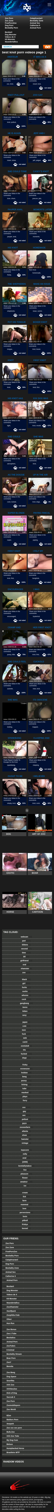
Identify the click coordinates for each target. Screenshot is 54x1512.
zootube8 (26, 1046)
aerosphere (11, 464)
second (26, 949)
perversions (26, 1212)
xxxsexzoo (26, 1069)
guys (26, 1123)
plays (26, 1096)
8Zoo (7, 1415)
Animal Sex (35, 23)
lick (26, 1197)
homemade (36, 273)
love (26, 1208)
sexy (26, 1015)
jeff (34, 160)
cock (9, 502)
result (35, 84)
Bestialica (9, 1338)
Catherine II (35, 25)
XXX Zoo (8, 1385)
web (26, 1038)
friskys (26, 1224)
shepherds (11, 311)
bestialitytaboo (26, 1166)
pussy (9, 654)
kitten (26, 1011)
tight (8, 426)
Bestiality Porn (11, 28)
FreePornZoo (10, 23)
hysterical (36, 616)
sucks (26, 991)
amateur (26, 1182)
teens (26, 1007)
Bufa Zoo (9, 1432)
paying (35, 540)
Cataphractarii (36, 18)
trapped (35, 727)
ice (26, 1186)
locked (13, 502)
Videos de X (10, 37)
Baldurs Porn (10, 1420)
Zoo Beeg (9, 1372)
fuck (26, 1034)
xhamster (26, 968)
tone (8, 198)
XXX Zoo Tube (11, 1436)
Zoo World (9, 1409)
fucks (26, 987)
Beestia (8, 1366)
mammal (26, 1204)
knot (11, 84)
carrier (40, 311)
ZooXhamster (10, 1307)
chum (13, 198)
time (26, 953)
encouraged (11, 616)
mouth (38, 426)
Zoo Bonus (9, 1329)
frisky (26, 1065)
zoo (26, 972)
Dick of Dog (10, 1393)
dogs (38, 502)
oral (26, 965)
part (26, 941)
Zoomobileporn (11, 1405)
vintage (26, 1143)
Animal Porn (35, 28)
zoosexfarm (26, 1127)
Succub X (9, 1397)
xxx (8, 84)
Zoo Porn (9, 18)
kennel (26, 1228)
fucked (26, 1054)
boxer (38, 349)
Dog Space (9, 1376)
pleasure (26, 1174)
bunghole (35, 578)
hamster (26, 1139)
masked (26, 1092)
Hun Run (8, 1323)
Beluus (8, 1444)
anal (14, 237)
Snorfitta (8, 1381)
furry (26, 1100)
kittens (26, 945)
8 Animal (8, 1350)
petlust (26, 1119)
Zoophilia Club (11, 1315)
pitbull (26, 1220)
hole (34, 689)
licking (26, 1084)
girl (26, 983)
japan (26, 1022)
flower (26, 1178)
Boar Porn (9, 1358)
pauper (9, 237)
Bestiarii (8, 32)
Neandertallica (11, 42)
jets (40, 198)
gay (26, 1111)
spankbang (11, 765)
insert (9, 160)
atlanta (26, 1131)
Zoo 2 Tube (9, 1333)
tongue (9, 349)
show (14, 160)
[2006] (26, 1162)
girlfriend (26, 961)
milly (26, 1154)
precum (35, 198)
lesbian (26, 1073)
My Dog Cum (10, 1440)
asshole (10, 689)
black (26, 979)
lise (26, 1170)
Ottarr (7, 1319)
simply (9, 803)
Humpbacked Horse (13, 1448)
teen (26, 1030)
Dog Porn (9, 25)
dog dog (34, 10)
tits (26, 1050)
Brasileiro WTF (11, 1452)
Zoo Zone (9, 21)
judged (38, 160)
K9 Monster (10, 39)
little (13, 654)
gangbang (26, 1003)
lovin (26, 1216)
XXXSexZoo (10, 1389)
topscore (26, 1150)
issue (35, 311)
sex (26, 1115)
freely (9, 275)
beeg (26, 1077)
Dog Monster (10, 35)
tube (26, 1088)
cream (26, 1193)
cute (26, 1026)
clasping (36, 765)
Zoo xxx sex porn (12, 1428)
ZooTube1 (9, 1346)
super (9, 540)
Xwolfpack (9, 1311)
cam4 (26, 1042)
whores (26, 995)
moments (36, 237)
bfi (26, 957)
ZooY (7, 1362)
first (38, 387)
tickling (9, 727)
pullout (13, 122)
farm (26, 1200)
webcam (26, 937)
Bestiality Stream (12, 1354)
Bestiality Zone (36, 21)
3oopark (8, 1424)
